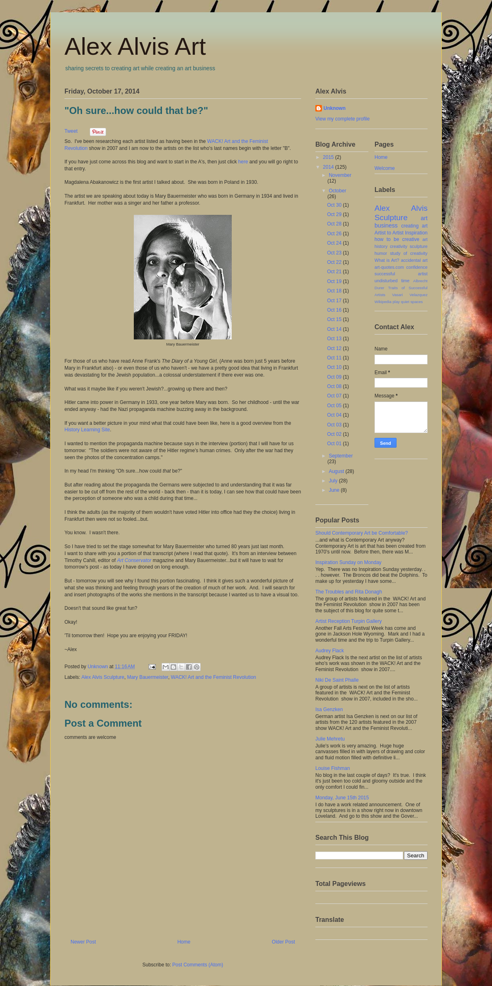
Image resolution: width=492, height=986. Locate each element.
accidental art (414, 260)
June (335, 490)
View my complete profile (342, 119)
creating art (414, 226)
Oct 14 (335, 329)
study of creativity (409, 253)
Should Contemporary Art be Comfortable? (361, 533)
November (340, 175)
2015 (329, 157)
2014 (329, 167)
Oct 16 (335, 310)
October (337, 191)
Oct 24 (335, 243)
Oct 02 (335, 434)
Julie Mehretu (330, 739)
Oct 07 (335, 396)
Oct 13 (335, 338)
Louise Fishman (332, 768)
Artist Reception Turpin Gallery (348, 621)
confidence (417, 267)
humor (381, 253)
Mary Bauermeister (147, 677)
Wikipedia (383, 301)
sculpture (419, 246)
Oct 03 (335, 425)
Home (184, 942)
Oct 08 (335, 386)
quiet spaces (412, 301)
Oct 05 (335, 405)
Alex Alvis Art (135, 46)
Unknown (335, 108)
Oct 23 (335, 253)
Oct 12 (335, 348)
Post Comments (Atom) (197, 965)
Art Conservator (134, 560)
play (396, 301)
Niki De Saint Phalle (337, 680)
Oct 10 (335, 367)
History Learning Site (87, 430)
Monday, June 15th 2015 (342, 798)
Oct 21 (335, 271)
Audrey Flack (329, 651)
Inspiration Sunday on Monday (348, 562)
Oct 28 (335, 224)
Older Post (283, 942)
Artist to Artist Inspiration (401, 233)
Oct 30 (335, 205)
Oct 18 (335, 291)
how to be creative (397, 239)
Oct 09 (335, 377)
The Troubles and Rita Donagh (348, 592)
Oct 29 (335, 214)
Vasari (397, 294)
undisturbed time (392, 280)
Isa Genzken (329, 709)
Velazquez (419, 294)
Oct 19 (335, 281)
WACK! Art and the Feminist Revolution (213, 677)
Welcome (385, 168)
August (337, 471)
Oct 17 (335, 300)
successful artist (401, 273)
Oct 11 (335, 358)
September (341, 456)
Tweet (71, 131)
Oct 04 (335, 415)
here (243, 162)
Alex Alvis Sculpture (102, 677)
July (334, 481)
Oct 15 (335, 319)
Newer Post (83, 942)
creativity (399, 246)
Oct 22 (335, 262)
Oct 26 (335, 233)
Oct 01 (335, 443)
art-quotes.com (389, 267)
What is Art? (387, 260)
